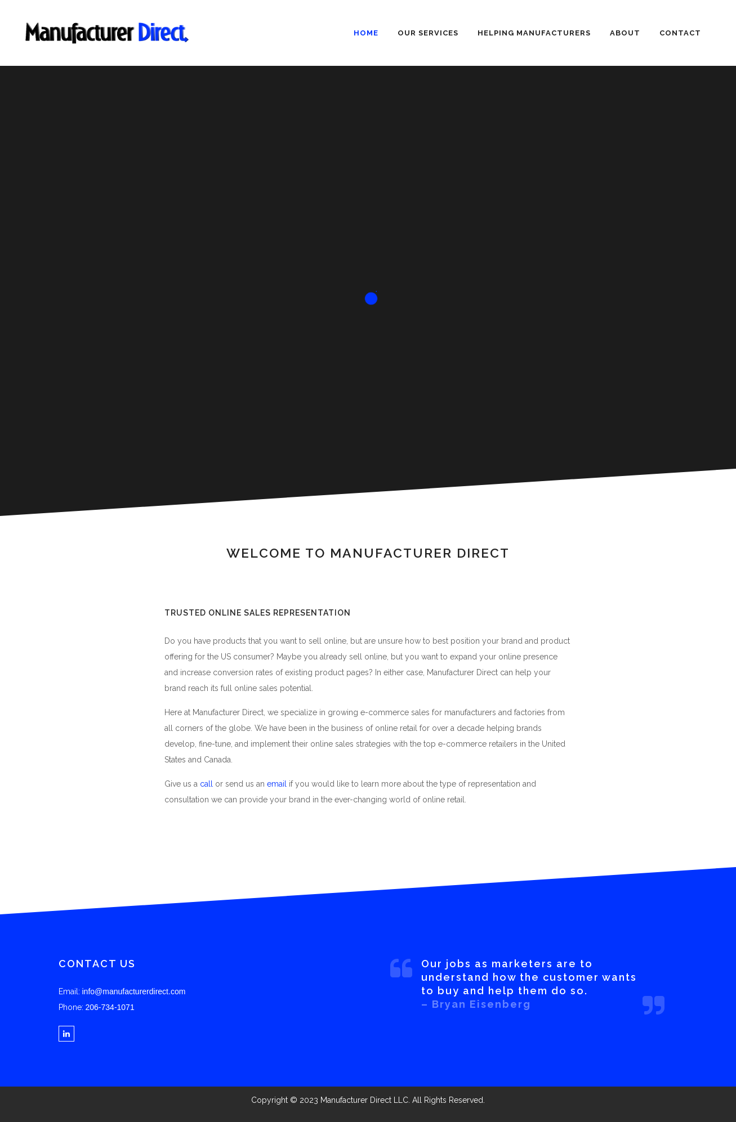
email (277, 783)
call (206, 783)
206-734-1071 (110, 1007)
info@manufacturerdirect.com (134, 991)
